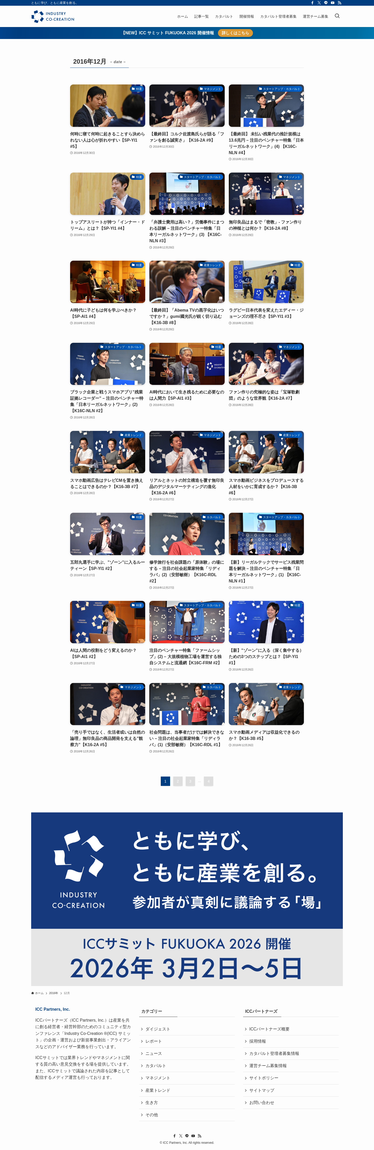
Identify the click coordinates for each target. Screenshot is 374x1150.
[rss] (339, 3)
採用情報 (257, 1041)
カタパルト (155, 1066)
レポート (153, 1041)
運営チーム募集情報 (268, 1066)
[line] (326, 3)
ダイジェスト (157, 1029)
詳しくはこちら (235, 33)
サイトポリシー (263, 1078)
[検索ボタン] (337, 16)
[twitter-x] (319, 3)
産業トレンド (157, 1090)
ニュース (153, 1053)
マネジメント (157, 1078)
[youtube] (332, 3)
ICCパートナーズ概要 (269, 1029)
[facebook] (312, 3)
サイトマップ (261, 1090)
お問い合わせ (261, 1103)
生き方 (151, 1103)
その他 (151, 1115)
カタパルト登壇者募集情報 (274, 1053)
